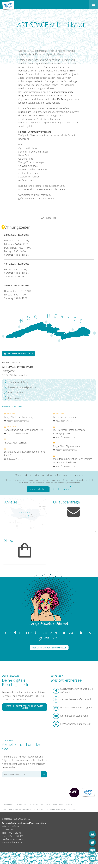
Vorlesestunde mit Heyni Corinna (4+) (23, 430)
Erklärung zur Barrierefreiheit (56, 804)
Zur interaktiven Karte (18, 353)
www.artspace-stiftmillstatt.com (34, 194)
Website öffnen (13, 392)
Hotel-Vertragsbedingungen (17, 809)
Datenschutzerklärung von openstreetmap (66, 482)
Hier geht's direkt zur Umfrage (49, 647)
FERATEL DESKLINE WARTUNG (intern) (50, 809)
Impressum (8, 804)
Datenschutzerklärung (27, 804)
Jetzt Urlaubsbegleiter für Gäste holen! (24, 707)
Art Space (46, 217)
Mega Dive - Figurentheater (67, 446)
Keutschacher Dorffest (64, 417)
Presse (72, 809)
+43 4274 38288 (13, 832)
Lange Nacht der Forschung (18, 417)
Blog (54, 217)
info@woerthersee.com (12, 839)
